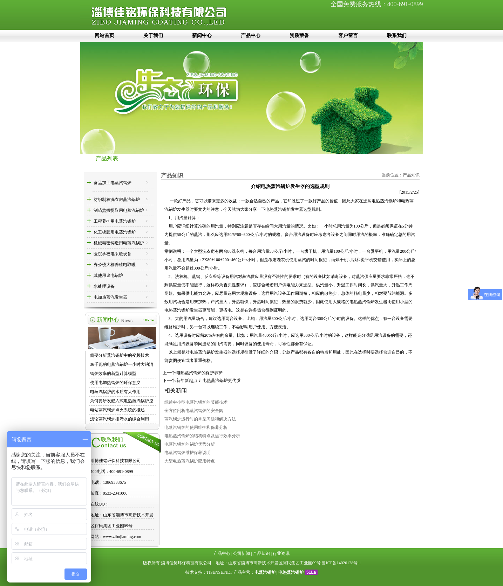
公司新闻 (241, 553)
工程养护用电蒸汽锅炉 (115, 221)
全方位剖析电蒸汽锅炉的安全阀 (193, 410)
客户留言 (348, 35)
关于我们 (153, 35)
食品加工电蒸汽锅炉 (112, 182)
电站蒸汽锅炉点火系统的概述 (117, 409)
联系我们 (397, 35)
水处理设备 (104, 286)
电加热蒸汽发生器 (110, 297)
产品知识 (411, 175)
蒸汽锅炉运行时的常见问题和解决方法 (200, 419)
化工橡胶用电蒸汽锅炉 (115, 232)
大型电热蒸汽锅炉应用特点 (189, 461)
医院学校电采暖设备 (112, 253)
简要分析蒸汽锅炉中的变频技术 (119, 355)
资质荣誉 (299, 35)
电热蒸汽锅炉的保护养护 (199, 372)
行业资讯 (281, 553)
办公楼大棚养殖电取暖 (115, 264)
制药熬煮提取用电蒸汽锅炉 (119, 210)
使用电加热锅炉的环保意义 (115, 382)
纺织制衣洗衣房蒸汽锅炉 (117, 199)
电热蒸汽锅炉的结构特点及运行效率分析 (202, 435)
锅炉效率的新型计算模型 (113, 373)
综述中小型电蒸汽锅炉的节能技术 (195, 402)
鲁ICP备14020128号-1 (341, 562)
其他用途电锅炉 (108, 275)
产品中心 (250, 35)
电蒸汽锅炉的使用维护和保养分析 (195, 427)
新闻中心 (202, 35)
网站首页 (104, 35)
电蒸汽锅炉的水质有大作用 (115, 391)
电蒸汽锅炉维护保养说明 (187, 452)
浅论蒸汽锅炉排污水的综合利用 (119, 419)
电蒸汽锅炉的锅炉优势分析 (189, 444)
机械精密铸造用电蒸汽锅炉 (119, 242)
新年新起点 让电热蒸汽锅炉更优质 (208, 380)
